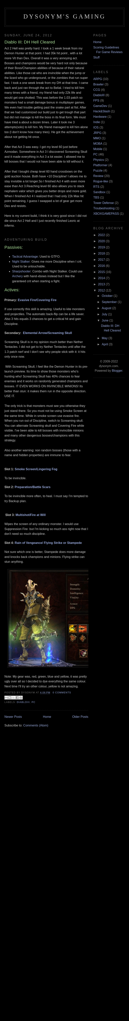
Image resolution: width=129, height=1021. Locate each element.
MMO (97, 138)
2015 (102, 272)
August (107, 308)
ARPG (97, 79)
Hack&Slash (101, 111)
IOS (96, 127)
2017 (102, 259)
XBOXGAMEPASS (106, 213)
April (105, 344)
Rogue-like (100, 181)
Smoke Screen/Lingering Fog (36, 469)
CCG (96, 89)
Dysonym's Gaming (64, 16)
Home (47, 716)
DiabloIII (23, 702)
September (110, 302)
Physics (98, 159)
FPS (96, 100)
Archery (17, 276)
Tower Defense (103, 203)
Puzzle (98, 170)
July (105, 314)
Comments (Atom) (35, 725)
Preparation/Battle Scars (32, 487)
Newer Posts (13, 716)
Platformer (100, 165)
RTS (96, 186)
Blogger (117, 370)
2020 (102, 241)
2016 (102, 265)
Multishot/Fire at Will (31, 515)
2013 (102, 284)
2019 (102, 247)
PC (33, 702)
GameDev (100, 106)
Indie (96, 122)
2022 (102, 235)
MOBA (97, 143)
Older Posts (80, 716)
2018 (102, 253)
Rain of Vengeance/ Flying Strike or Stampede (48, 542)
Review (98, 176)
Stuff (96, 57)
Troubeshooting (104, 208)
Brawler (98, 84)
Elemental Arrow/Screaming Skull (47, 333)
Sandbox (99, 192)
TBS (96, 197)
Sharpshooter (21, 271)
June (105, 320)
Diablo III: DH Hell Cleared (29, 42)
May (105, 338)
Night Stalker (21, 261)
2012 (102, 290)
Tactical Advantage (25, 256)
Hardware (100, 116)
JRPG (97, 132)
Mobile (97, 149)
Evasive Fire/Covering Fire (37, 300)
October (107, 295)
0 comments (62, 692)
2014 (102, 278)
